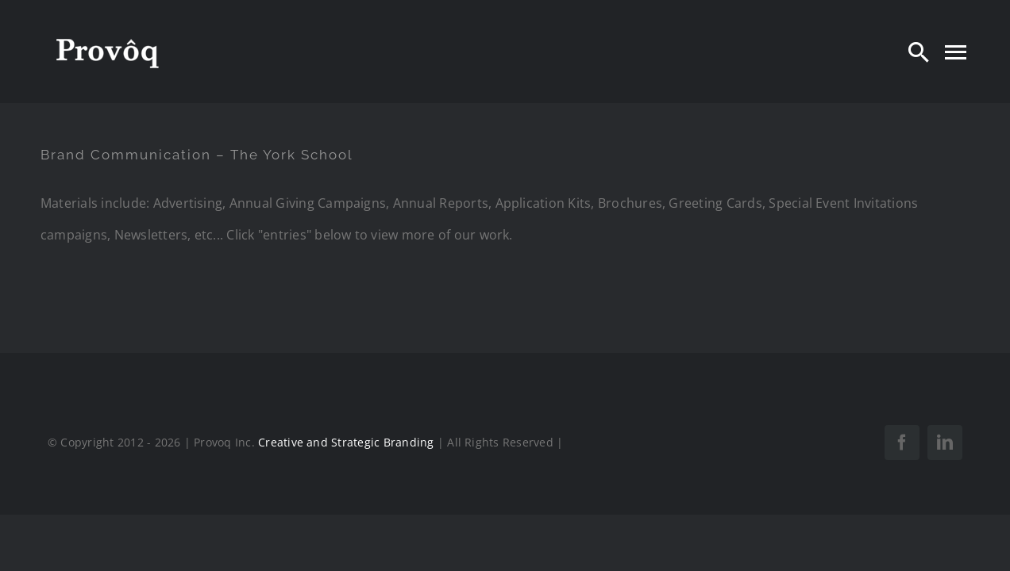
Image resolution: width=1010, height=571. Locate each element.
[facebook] (902, 442)
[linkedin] (944, 442)
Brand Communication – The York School (196, 155)
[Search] (918, 51)
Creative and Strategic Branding (346, 442)
